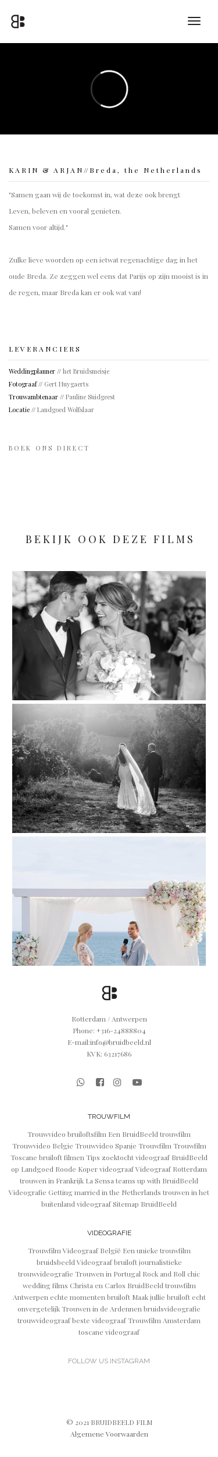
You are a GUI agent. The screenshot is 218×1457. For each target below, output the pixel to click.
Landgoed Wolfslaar (65, 409)
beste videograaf (100, 1320)
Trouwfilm (154, 1145)
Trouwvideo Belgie (42, 1145)
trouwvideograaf (44, 1320)
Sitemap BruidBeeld (145, 1203)
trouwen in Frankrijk (52, 1180)
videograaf (116, 1169)
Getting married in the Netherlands (105, 1192)
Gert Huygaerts (66, 384)
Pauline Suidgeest (90, 396)
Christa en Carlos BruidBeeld (116, 1285)
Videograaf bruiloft (108, 1262)
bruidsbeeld (57, 1262)
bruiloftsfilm (87, 1134)
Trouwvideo (46, 1134)
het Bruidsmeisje (86, 371)
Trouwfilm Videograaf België (75, 1250)
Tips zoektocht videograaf (128, 1157)
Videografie (28, 1192)
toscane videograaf (109, 1332)
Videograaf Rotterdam (171, 1169)
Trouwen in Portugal (108, 1273)
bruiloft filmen (62, 1157)
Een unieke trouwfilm (157, 1250)
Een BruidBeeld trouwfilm (149, 1134)
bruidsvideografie (172, 1308)
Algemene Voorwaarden (109, 1433)
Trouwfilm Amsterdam (164, 1320)
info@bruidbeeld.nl (120, 1042)
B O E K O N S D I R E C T (49, 448)
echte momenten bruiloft (91, 1297)
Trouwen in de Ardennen (103, 1308)
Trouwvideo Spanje (106, 1145)
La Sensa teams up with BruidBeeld (141, 1180)
